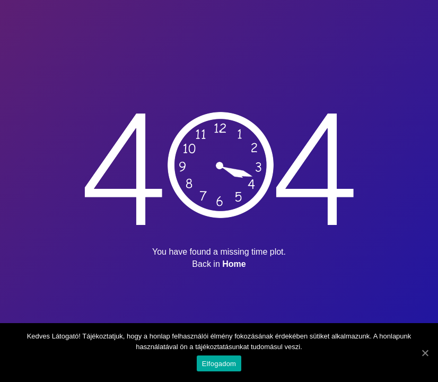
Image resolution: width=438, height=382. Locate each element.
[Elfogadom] (424, 353)
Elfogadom (219, 364)
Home (234, 263)
